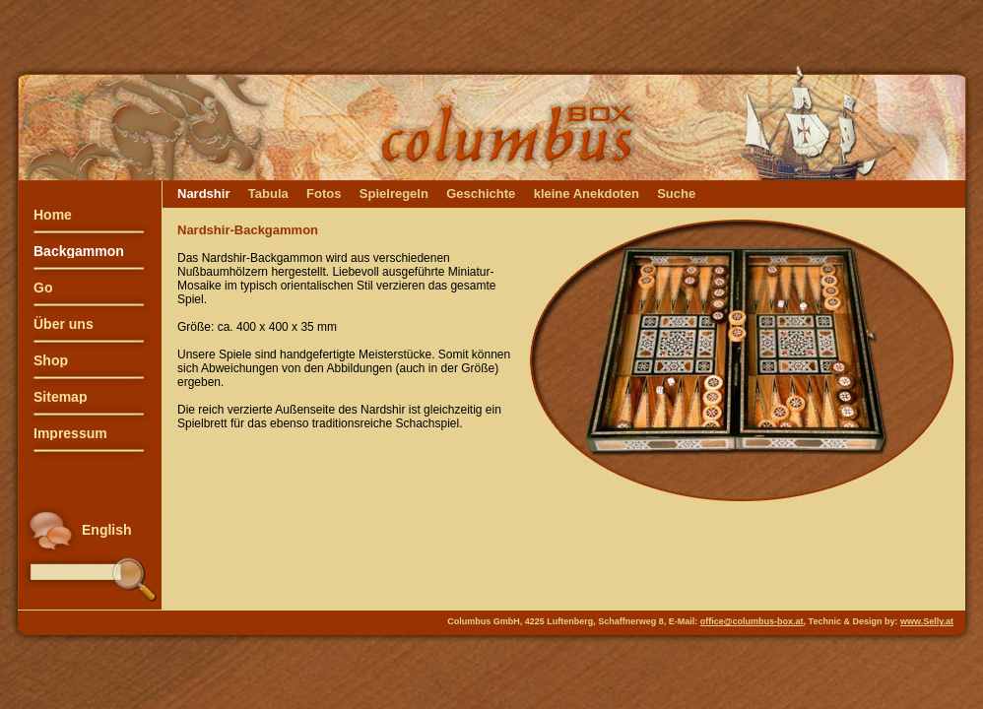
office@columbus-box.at (752, 621)
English (107, 530)
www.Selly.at (926, 621)
